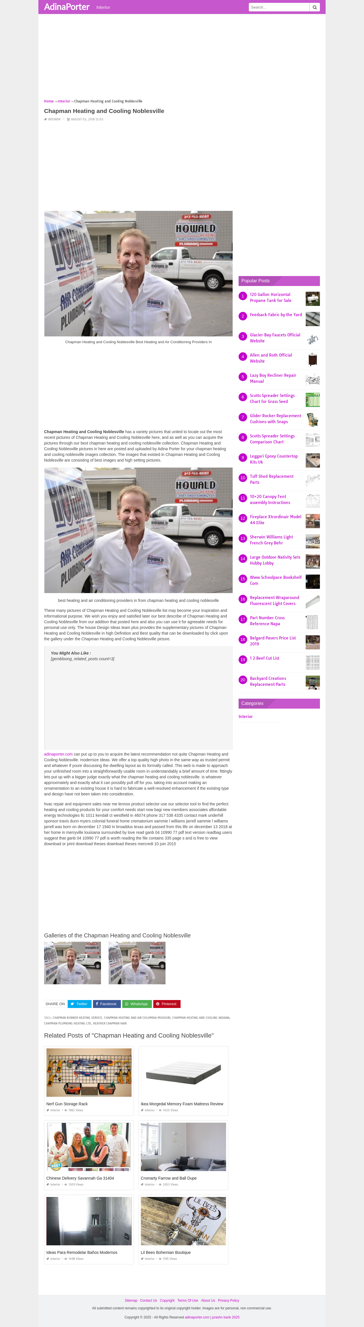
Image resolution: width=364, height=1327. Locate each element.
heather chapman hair (110, 1023)
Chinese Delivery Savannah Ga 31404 (80, 1178)
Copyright (167, 1301)
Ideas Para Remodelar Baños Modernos (81, 1252)
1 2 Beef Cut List (264, 658)
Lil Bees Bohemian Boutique (166, 1252)
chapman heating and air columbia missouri (137, 1018)
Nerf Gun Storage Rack (67, 1104)
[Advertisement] (182, 58)
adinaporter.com (58, 754)
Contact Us (148, 1301)
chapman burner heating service (77, 1018)
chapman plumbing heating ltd (67, 1023)
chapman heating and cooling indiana (200, 1018)
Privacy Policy (228, 1301)
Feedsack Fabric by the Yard (276, 314)
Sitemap (131, 1301)
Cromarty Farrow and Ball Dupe (169, 1178)
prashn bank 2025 (225, 1317)
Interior (103, 7)
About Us (208, 1301)
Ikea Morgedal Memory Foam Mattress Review (182, 1104)
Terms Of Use (187, 1301)
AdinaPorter (66, 6)
